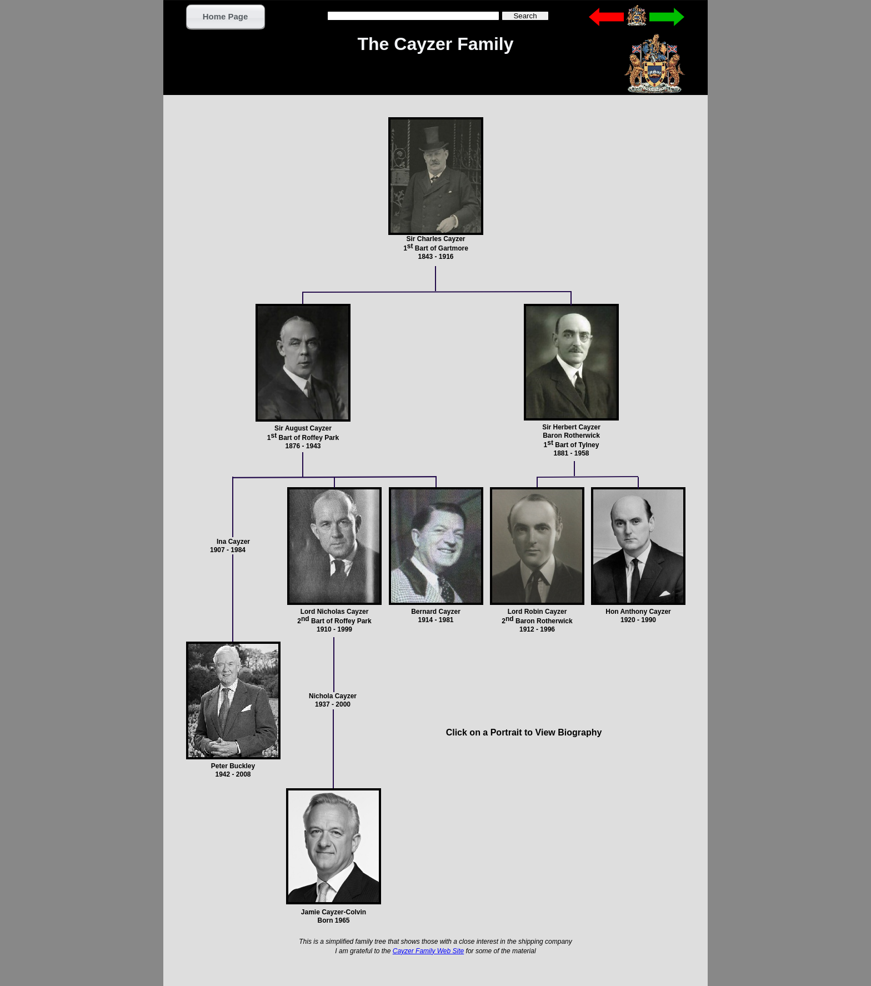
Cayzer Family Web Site (428, 951)
